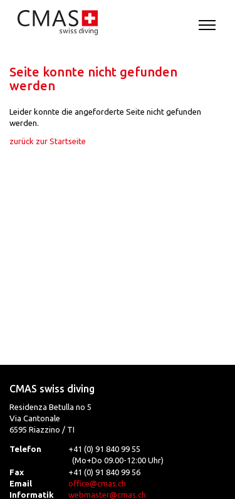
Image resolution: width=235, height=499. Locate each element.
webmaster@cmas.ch (107, 494)
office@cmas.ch (97, 483)
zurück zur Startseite (47, 141)
